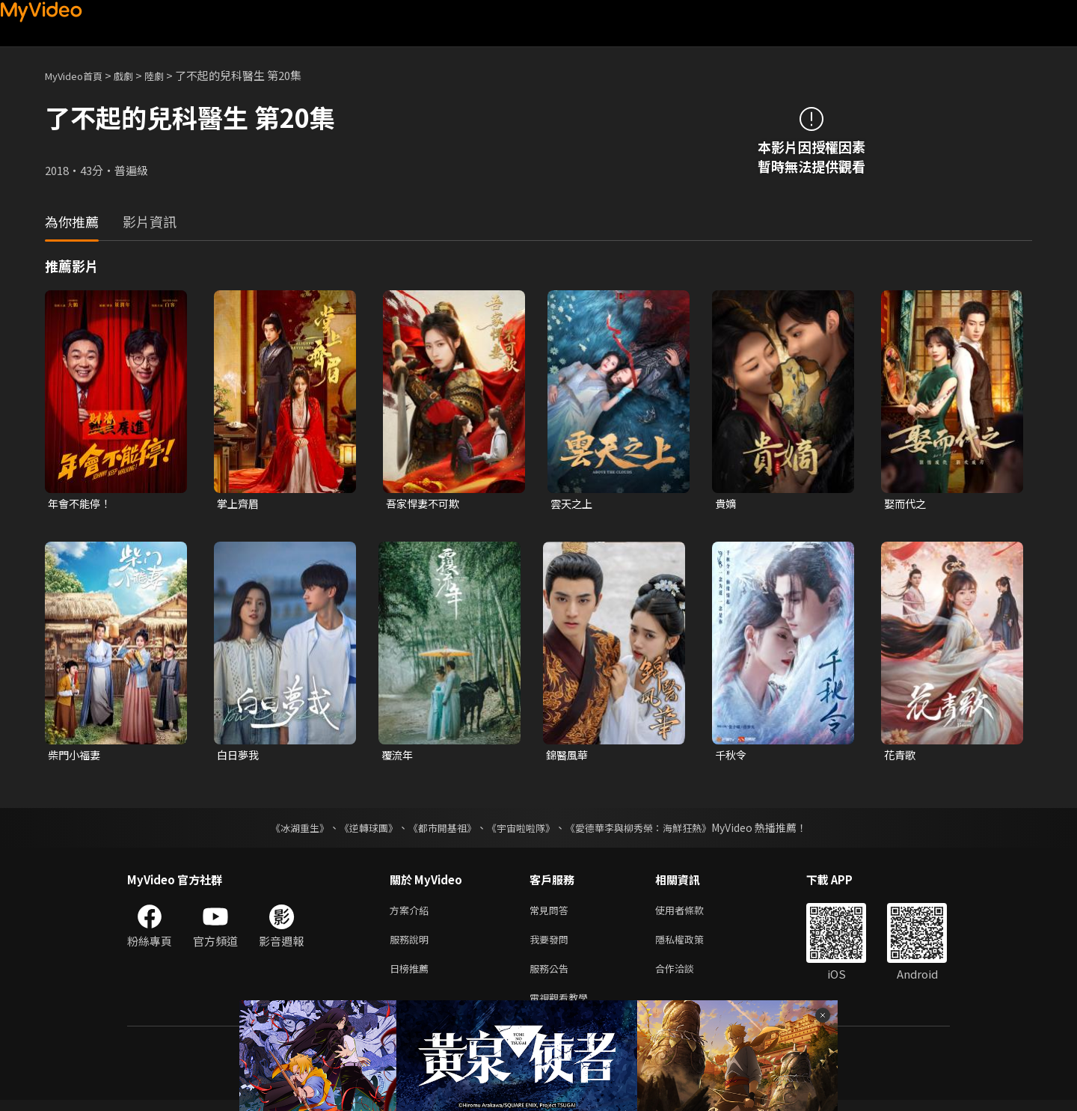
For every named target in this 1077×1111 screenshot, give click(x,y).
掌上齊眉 (239, 504)
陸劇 (169, 75)
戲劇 (135, 75)
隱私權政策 (692, 944)
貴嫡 (726, 504)
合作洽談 (686, 976)
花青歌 (901, 757)
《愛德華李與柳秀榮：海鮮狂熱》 (647, 829)
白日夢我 (239, 757)
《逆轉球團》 (359, 829)
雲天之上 (572, 504)
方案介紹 (412, 913)
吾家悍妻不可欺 (425, 504)
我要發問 (552, 944)
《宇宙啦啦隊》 (522, 829)
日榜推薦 (412, 976)
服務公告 (552, 976)
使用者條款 (692, 913)
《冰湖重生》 (286, 829)
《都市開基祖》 (438, 829)
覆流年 (398, 757)
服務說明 (412, 944)
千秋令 (732, 757)
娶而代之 (906, 504)
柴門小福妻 (76, 757)
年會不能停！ (81, 504)
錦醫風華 (568, 757)
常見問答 (552, 913)
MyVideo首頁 (79, 75)
